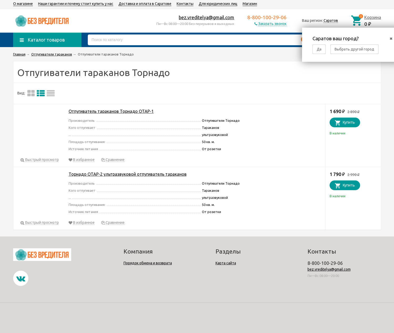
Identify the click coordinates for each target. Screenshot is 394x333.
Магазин (250, 4)
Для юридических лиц (218, 4)
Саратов (331, 20)
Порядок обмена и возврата (148, 263)
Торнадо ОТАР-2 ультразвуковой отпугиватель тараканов (128, 174)
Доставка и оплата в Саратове (145, 4)
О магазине (23, 4)
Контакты (185, 4)
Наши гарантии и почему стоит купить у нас (75, 4)
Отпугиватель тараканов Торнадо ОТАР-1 (111, 111)
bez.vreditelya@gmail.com (206, 17)
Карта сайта (226, 263)
